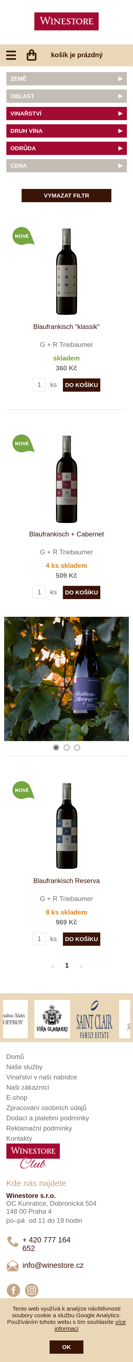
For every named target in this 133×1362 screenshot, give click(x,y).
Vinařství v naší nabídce (41, 1077)
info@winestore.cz (53, 1265)
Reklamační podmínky (39, 1128)
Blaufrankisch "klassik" (66, 326)
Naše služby (24, 1067)
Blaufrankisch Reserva (66, 880)
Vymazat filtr (66, 195)
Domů (15, 1056)
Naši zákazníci (27, 1087)
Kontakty (19, 1138)
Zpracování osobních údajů (46, 1107)
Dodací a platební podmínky (47, 1118)
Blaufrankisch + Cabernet (66, 534)
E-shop (16, 1097)
